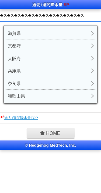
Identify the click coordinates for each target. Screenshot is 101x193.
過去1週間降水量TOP (21, 118)
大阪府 (14, 58)
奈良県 (14, 83)
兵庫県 (14, 71)
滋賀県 (14, 33)
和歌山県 (16, 96)
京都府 (14, 46)
